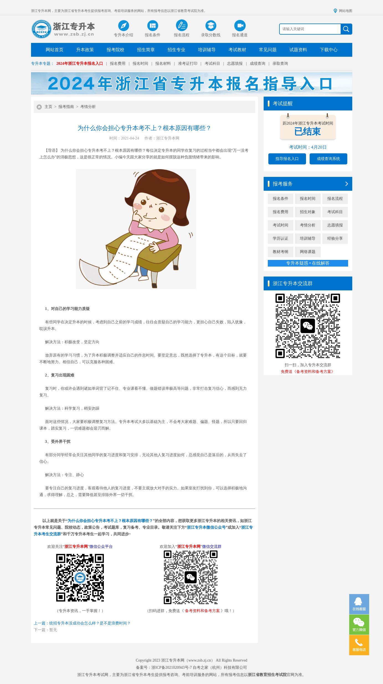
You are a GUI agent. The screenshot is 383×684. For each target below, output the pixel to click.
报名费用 (117, 63)
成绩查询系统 (328, 159)
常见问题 (268, 49)
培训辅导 (207, 49)
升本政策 (85, 49)
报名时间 (140, 63)
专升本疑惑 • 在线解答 (308, 263)
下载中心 (329, 49)
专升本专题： (42, 63)
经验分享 (335, 238)
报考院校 (115, 49)
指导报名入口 (287, 159)
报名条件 (280, 199)
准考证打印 (187, 63)
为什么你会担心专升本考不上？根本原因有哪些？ (110, 521)
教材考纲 (280, 252)
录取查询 (280, 63)
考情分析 (88, 107)
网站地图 (345, 11)
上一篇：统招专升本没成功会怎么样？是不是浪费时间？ (82, 623)
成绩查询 (257, 63)
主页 (48, 107)
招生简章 (146, 49)
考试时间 (280, 225)
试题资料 (298, 49)
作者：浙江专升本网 (162, 138)
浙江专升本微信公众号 (206, 527)
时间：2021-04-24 (124, 138)
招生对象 (307, 212)
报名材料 (163, 63)
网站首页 (54, 49)
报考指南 (66, 107)
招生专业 (176, 49)
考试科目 (212, 63)
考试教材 (237, 49)
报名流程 (335, 199)
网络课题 (307, 252)
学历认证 (280, 238)
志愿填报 (235, 63)
